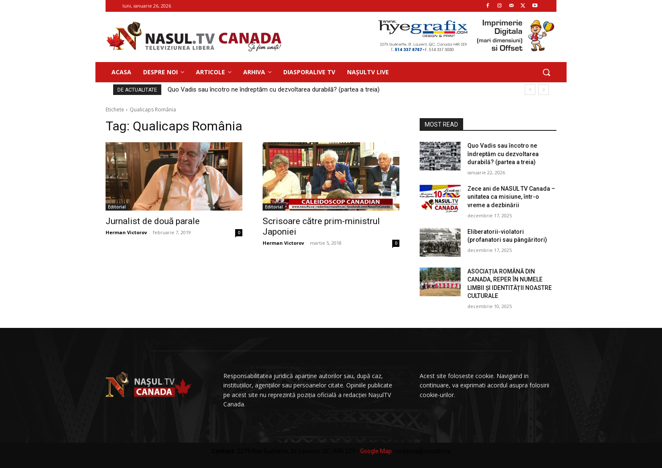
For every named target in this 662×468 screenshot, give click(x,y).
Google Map (376, 451)
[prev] (530, 89)
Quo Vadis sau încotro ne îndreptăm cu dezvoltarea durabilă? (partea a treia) (274, 89)
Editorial (117, 207)
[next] (543, 89)
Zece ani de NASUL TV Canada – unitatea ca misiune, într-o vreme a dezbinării (511, 196)
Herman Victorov (126, 232)
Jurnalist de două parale (153, 221)
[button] (546, 72)
